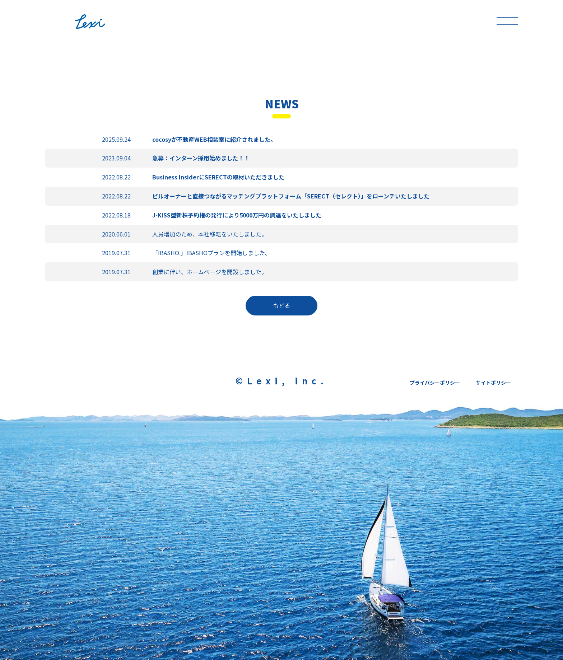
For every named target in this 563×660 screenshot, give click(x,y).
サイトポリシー (493, 382)
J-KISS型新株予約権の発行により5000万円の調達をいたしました (236, 215)
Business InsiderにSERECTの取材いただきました (218, 177)
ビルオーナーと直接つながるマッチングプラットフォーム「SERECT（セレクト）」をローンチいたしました (290, 196)
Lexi (103, 21)
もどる (281, 305)
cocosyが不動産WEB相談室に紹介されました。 (214, 139)
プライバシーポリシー (435, 382)
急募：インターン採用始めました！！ (201, 158)
